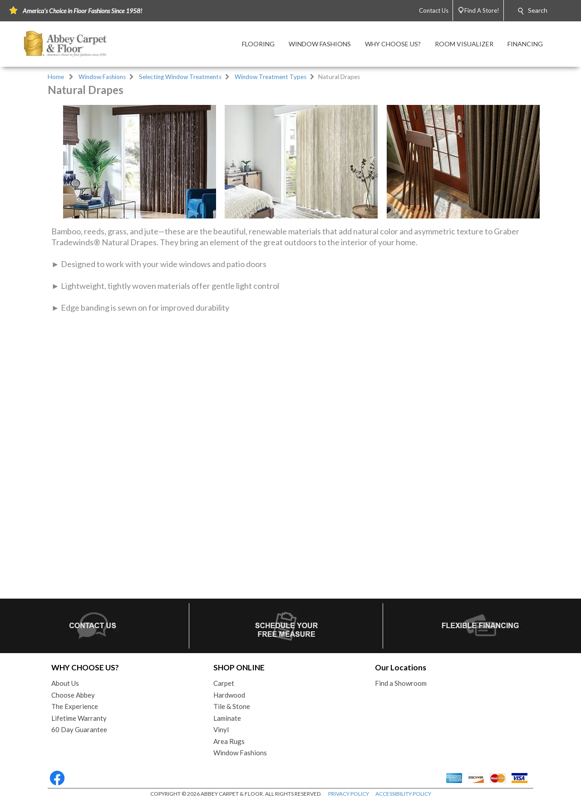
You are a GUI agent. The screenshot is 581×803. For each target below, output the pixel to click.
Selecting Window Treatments (180, 76)
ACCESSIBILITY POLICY (403, 793)
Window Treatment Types (270, 76)
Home (56, 76)
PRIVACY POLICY (348, 793)
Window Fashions (102, 76)
